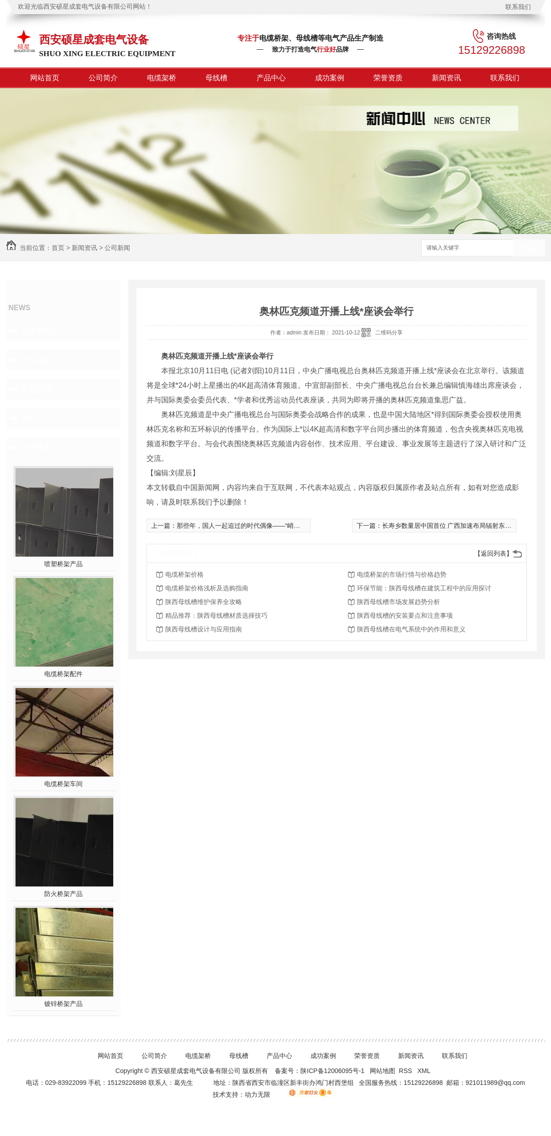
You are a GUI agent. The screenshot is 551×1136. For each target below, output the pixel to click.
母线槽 (216, 78)
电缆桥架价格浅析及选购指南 (206, 588)
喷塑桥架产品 (63, 564)
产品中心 (271, 78)
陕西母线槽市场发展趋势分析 (398, 601)
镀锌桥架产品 (63, 1003)
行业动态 (36, 359)
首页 (58, 247)
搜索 (529, 248)
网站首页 (44, 78)
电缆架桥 (161, 78)
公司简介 (103, 78)
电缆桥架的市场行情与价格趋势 (401, 574)
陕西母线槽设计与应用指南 (203, 629)
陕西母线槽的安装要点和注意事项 (405, 615)
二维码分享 (389, 332)
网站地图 (382, 1070)
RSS (406, 1070)
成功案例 (329, 78)
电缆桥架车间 (63, 783)
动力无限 (257, 1094)
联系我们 (518, 6)
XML (424, 1070)
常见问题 (36, 388)
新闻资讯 (446, 78)
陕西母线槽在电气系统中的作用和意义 (411, 629)
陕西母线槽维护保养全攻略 (203, 601)
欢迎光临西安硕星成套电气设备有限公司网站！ (85, 6)
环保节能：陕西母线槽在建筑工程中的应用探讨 (424, 588)
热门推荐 (36, 447)
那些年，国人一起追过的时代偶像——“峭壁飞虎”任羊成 (255, 525)
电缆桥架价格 (184, 574)
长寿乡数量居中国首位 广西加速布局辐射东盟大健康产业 (463, 525)
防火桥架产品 (63, 893)
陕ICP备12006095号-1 (332, 1070)
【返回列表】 (493, 553)
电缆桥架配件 (63, 673)
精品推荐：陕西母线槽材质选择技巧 (216, 615)
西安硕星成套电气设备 (94, 39)
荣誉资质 (388, 78)
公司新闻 (117, 247)
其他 (28, 417)
